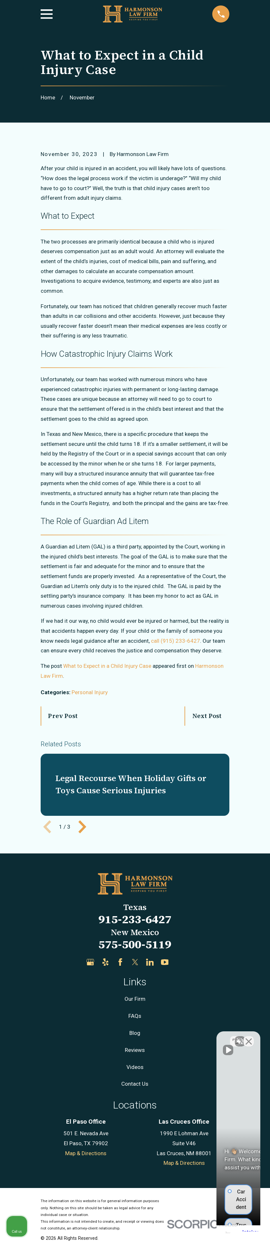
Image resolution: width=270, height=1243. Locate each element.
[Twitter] (135, 962)
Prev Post (63, 716)
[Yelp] (105, 962)
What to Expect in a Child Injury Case (107, 666)
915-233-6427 (134, 919)
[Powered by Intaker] (215, 1229)
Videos (135, 1067)
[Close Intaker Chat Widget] (249, 1037)
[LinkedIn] (150, 962)
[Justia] (180, 962)
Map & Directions (85, 1153)
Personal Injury (90, 692)
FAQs (134, 1016)
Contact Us (134, 1084)
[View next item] (82, 826)
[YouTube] (165, 962)
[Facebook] (120, 962)
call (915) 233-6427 (175, 641)
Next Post (207, 716)
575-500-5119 (134, 944)
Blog (134, 1033)
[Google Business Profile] (90, 962)
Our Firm (135, 999)
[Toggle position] (235, 1037)
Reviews (135, 1050)
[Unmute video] (156, 1037)
